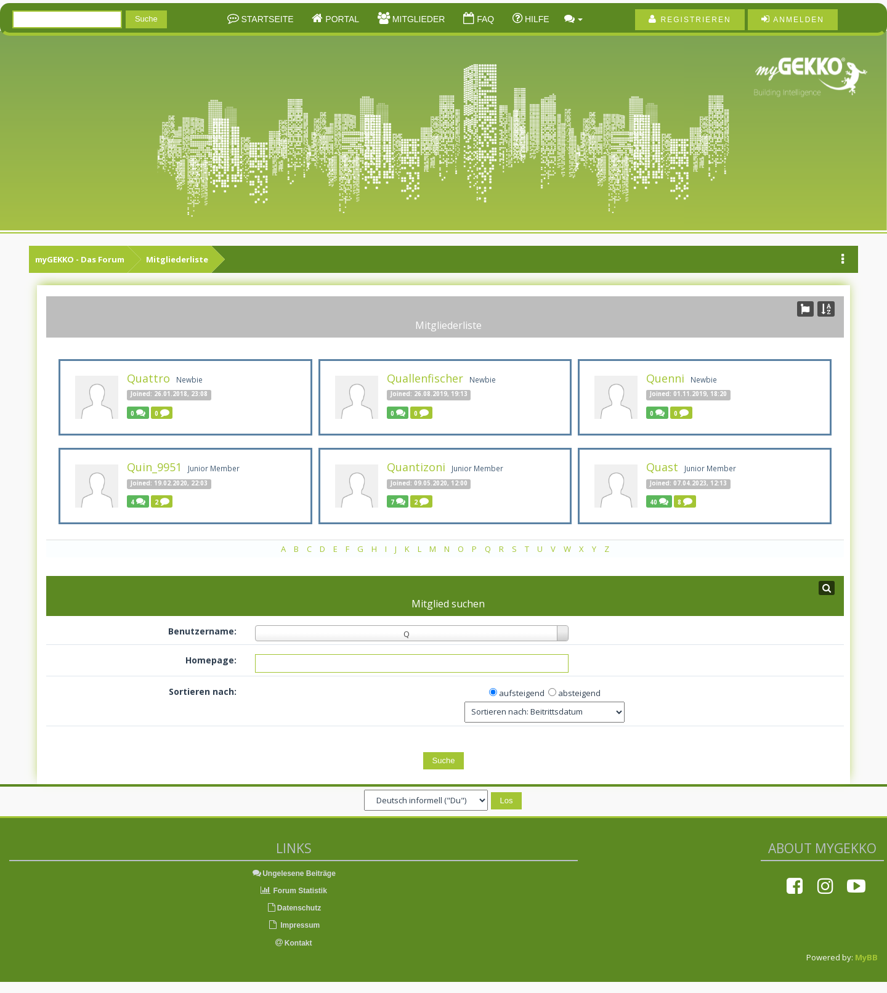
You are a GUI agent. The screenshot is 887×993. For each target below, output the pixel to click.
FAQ (484, 19)
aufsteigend (522, 693)
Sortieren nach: (203, 691)
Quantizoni (416, 467)
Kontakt (293, 943)
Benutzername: (202, 631)
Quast (662, 467)
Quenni (665, 378)
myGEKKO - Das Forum (79, 259)
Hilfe (535, 19)
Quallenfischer (425, 378)
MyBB (866, 957)
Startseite (266, 19)
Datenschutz (293, 908)
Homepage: (211, 660)
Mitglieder (417, 19)
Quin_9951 (154, 467)
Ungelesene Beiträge (293, 873)
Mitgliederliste (177, 259)
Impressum (293, 925)
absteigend (579, 693)
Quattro (148, 378)
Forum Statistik (293, 890)
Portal (341, 19)
